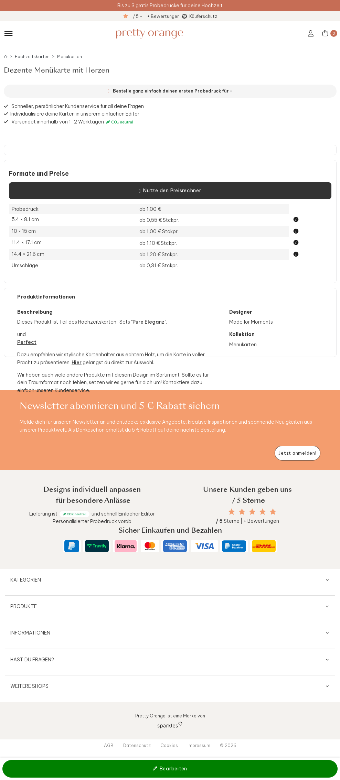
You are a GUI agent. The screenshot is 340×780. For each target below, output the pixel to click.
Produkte (23, 606)
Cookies (169, 745)
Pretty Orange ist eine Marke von (170, 720)
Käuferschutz (203, 16)
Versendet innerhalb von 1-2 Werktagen (73, 122)
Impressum (199, 745)
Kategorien (25, 580)
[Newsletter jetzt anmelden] (297, 453)
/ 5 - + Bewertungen (156, 16)
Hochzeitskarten (32, 56)
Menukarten (69, 56)
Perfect (26, 342)
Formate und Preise (39, 173)
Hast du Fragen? (32, 660)
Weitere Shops (29, 686)
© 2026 (228, 745)
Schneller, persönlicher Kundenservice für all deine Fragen (77, 106)
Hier (77, 362)
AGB (109, 745)
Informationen (30, 633)
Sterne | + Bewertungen (247, 521)
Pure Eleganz (148, 322)
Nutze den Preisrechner (170, 190)
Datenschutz (137, 745)
